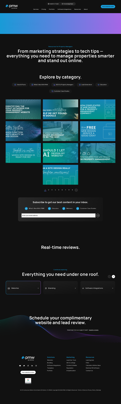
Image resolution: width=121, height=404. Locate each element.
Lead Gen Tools (71, 360)
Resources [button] (77, 9)
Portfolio (50, 370)
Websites (50, 360)
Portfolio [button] (52, 9)
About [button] (86, 9)
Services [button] (36, 9)
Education (102, 84)
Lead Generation (85, 85)
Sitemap (98, 390)
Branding (50, 363)
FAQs (87, 363)
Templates (50, 368)
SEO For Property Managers (63, 84)
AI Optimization (71, 370)
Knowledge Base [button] (67, 4)
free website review (28, 372)
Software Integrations (54, 365)
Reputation (70, 368)
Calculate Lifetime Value (93, 365)
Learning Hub (90, 360)
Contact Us (89, 370)
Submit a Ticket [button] (53, 4)
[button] (20, 365)
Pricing (44, 9)
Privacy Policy (92, 390)
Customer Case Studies (60, 91)
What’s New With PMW (40, 85)
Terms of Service (83, 390)
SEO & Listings (71, 363)
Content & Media (72, 365)
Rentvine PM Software (92, 368)
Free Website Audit (108, 6)
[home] (12, 6)
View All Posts (20, 85)
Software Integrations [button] (64, 9)
